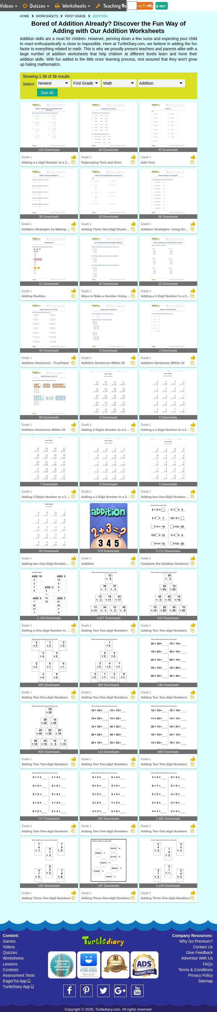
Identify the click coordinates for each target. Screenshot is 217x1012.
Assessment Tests (19, 975)
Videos (9, 947)
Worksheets (13, 958)
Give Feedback (199, 952)
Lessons (10, 964)
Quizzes (10, 952)
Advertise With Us (197, 958)
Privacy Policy (200, 975)
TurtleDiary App (18, 986)
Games (9, 941)
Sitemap (205, 981)
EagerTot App (16, 981)
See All (47, 93)
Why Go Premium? (196, 941)
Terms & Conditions (196, 969)
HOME (24, 16)
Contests (10, 969)
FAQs (208, 964)
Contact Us (203, 947)
